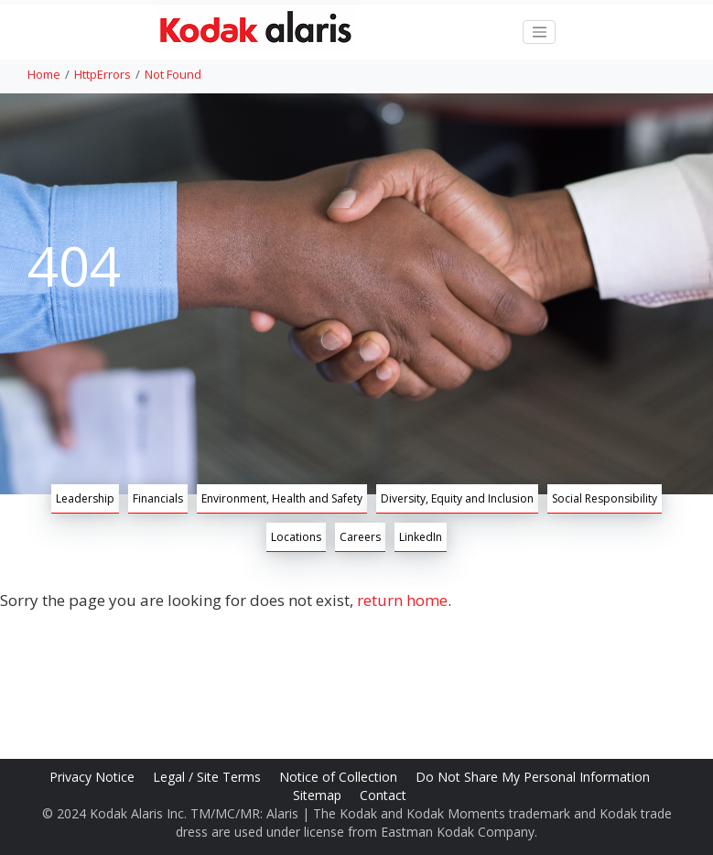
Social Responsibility (604, 498)
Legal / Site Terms (209, 776)
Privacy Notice (93, 776)
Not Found (173, 74)
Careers (360, 537)
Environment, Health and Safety (281, 498)
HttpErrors (102, 74)
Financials (158, 498)
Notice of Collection (340, 776)
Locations (296, 537)
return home (402, 600)
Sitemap (319, 795)
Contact (385, 795)
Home (43, 74)
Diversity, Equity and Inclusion (457, 498)
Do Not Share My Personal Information (535, 776)
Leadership (85, 498)
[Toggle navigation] (539, 32)
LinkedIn (420, 537)
